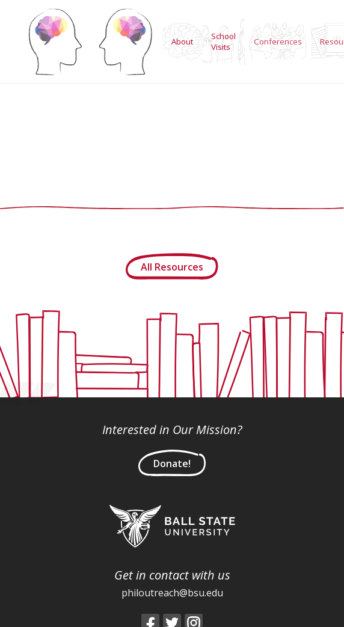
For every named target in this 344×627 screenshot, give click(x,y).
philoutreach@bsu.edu (172, 592)
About (182, 41)
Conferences (278, 41)
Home (90, 41)
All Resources (172, 267)
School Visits (223, 41)
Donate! (172, 463)
